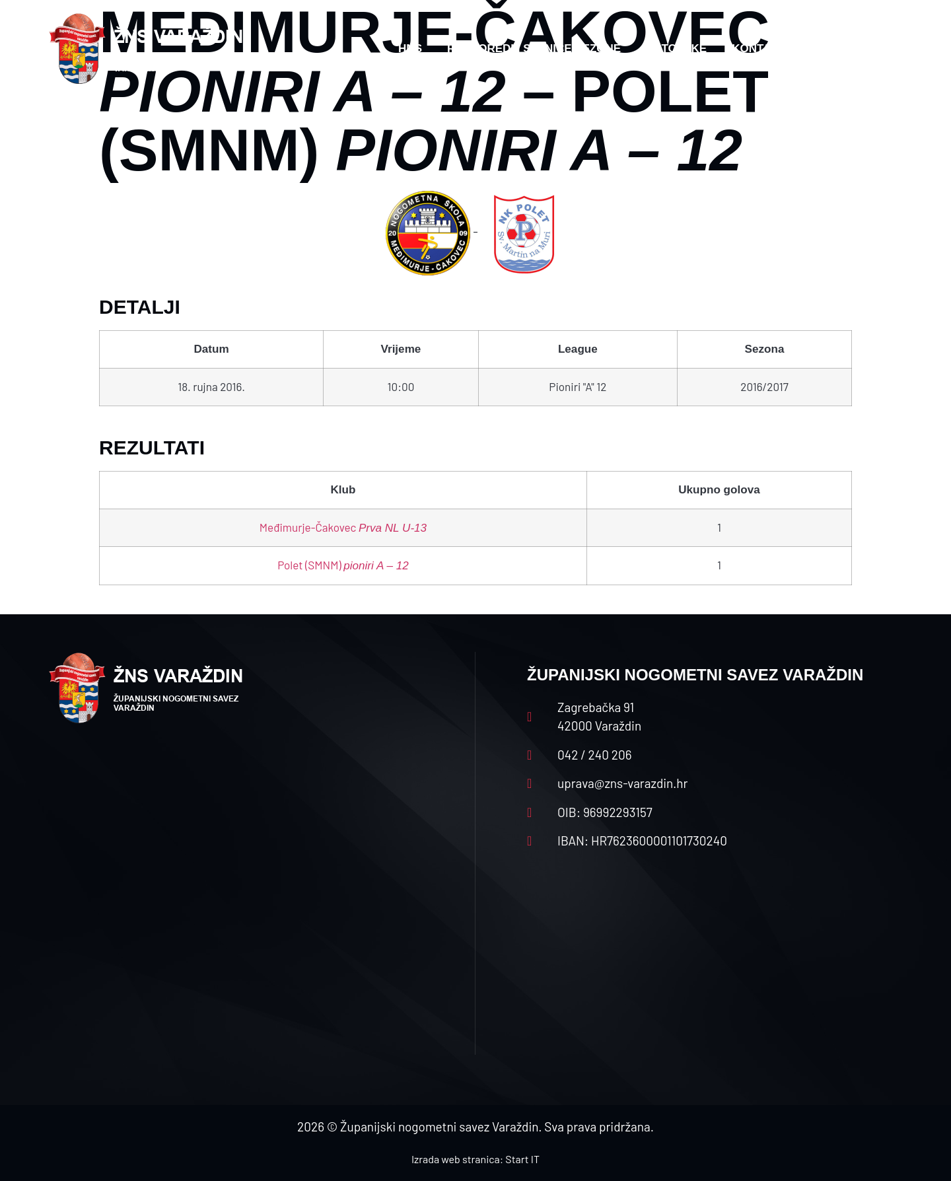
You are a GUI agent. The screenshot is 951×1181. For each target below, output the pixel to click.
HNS (410, 48)
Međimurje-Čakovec (343, 527)
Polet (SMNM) (343, 564)
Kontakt (759, 48)
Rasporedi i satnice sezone (534, 48)
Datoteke (676, 48)
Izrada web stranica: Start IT (475, 1159)
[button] (875, 48)
